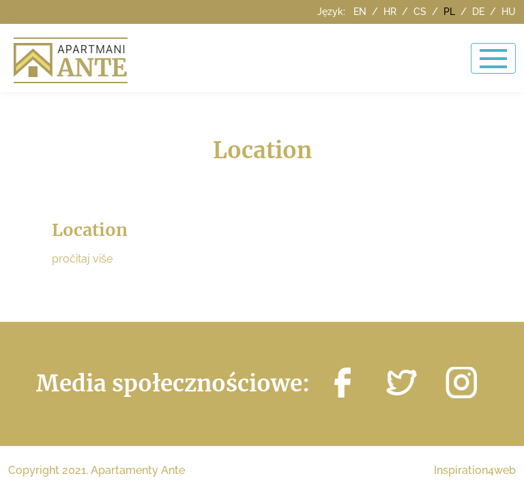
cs (421, 11)
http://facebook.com (342, 382)
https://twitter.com (402, 382)
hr (391, 11)
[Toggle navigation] (493, 58)
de (479, 11)
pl (450, 11)
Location (90, 230)
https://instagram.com (461, 382)
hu (508, 11)
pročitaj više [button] (82, 258)
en (361, 11)
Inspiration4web (475, 470)
